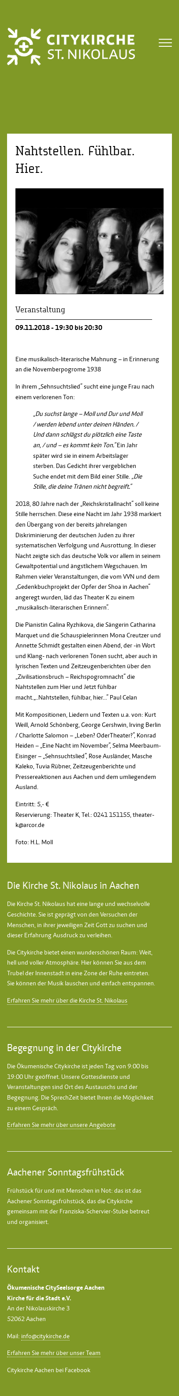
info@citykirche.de (45, 1336)
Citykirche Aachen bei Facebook (48, 1370)
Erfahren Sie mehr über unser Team (54, 1353)
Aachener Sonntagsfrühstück (45, 1201)
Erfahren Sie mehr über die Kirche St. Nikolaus (67, 1000)
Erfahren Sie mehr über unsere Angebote (61, 1125)
